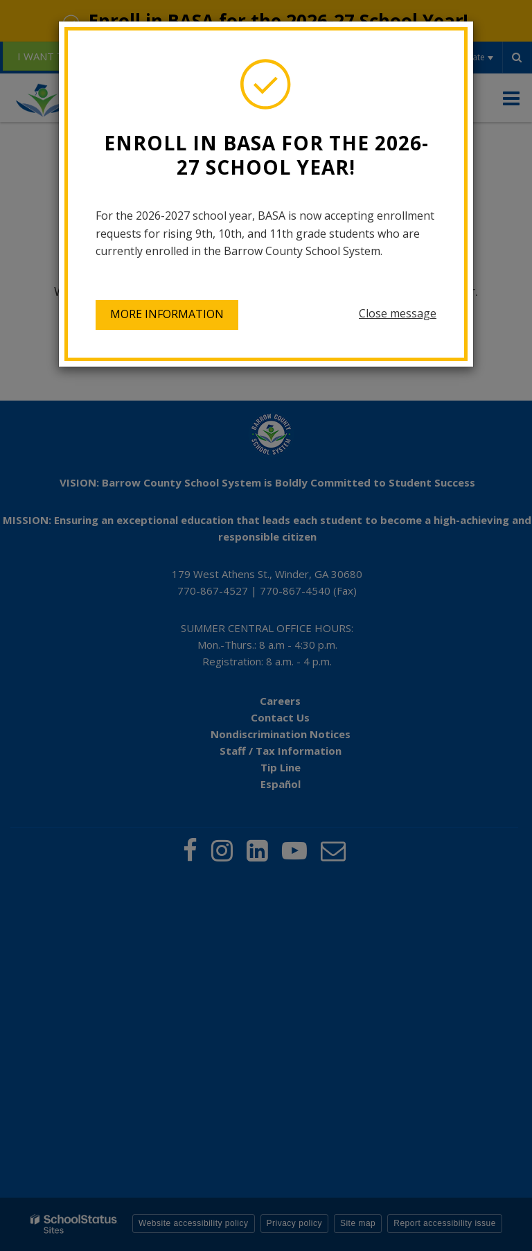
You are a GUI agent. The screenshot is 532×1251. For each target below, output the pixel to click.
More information (167, 314)
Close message (397, 313)
